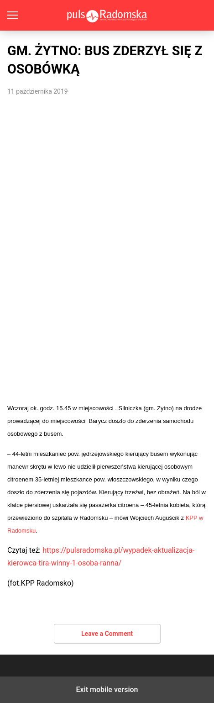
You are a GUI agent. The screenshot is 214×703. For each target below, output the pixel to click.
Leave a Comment (107, 633)
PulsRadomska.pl (107, 15)
